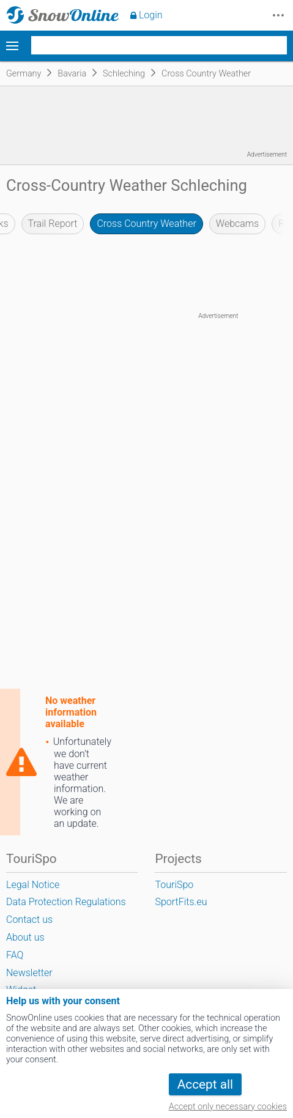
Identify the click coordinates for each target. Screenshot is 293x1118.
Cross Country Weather (146, 223)
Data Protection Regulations (66, 902)
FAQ (14, 955)
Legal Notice (32, 884)
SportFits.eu (181, 902)
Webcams (237, 223)
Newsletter (29, 973)
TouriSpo (174, 884)
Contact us (29, 919)
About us (25, 937)
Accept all (205, 1084)
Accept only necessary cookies (228, 1106)
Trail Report (53, 223)
